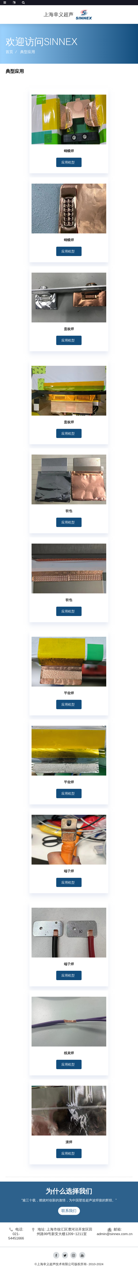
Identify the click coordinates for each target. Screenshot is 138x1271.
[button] (69, 162)
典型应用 (27, 52)
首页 (9, 52)
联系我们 (68, 1220)
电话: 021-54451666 (16, 1233)
